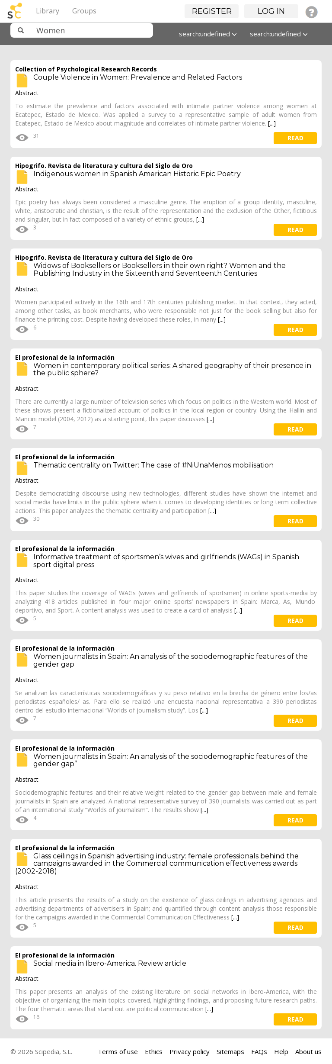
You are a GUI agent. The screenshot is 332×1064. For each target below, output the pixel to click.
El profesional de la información (65, 357)
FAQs (259, 1051)
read (295, 138)
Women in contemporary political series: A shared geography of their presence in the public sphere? (172, 369)
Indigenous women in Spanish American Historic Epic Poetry (137, 174)
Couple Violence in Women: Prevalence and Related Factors (137, 77)
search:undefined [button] (208, 33)
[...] (272, 123)
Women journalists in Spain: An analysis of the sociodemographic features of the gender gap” (170, 760)
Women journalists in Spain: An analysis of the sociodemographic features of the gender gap (170, 660)
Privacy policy (189, 1051)
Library (47, 11)
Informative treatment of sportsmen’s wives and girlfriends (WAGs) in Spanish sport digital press (166, 561)
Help (281, 1051)
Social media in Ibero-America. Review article (109, 963)
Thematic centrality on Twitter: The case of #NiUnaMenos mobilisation (153, 465)
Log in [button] (271, 11)
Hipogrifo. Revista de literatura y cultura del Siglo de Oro (104, 165)
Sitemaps (230, 1051)
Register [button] (212, 11)
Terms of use (118, 1051)
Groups (84, 11)
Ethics (154, 1051)
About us (308, 1051)
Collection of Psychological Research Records (86, 69)
